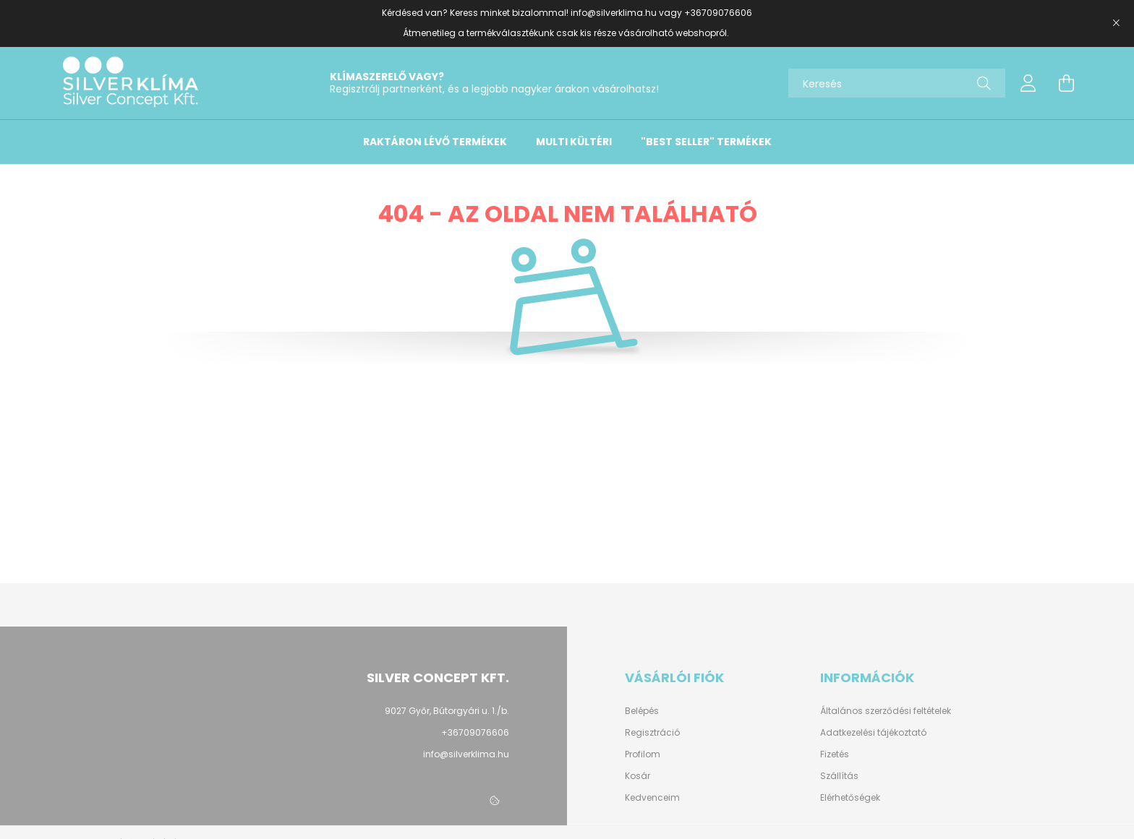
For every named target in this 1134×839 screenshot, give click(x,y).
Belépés (642, 711)
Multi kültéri (574, 141)
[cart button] (1066, 83)
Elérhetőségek (850, 798)
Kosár (637, 776)
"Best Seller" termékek (706, 141)
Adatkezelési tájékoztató (873, 733)
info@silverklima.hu (614, 13)
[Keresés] (896, 83)
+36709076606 (718, 13)
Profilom (642, 754)
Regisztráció (652, 733)
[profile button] (1028, 83)
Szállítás (839, 776)
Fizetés (834, 754)
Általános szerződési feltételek (885, 711)
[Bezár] (1116, 23)
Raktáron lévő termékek (435, 141)
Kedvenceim (652, 798)
